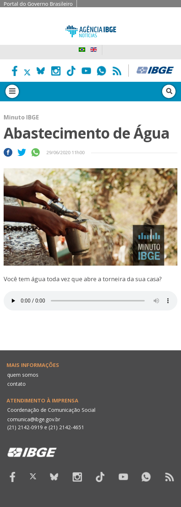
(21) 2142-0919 (25, 427)
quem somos (22, 374)
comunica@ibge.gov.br (33, 419)
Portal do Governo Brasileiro (38, 3)
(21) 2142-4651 (66, 427)
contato (16, 383)
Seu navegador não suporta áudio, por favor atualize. (90, 300)
